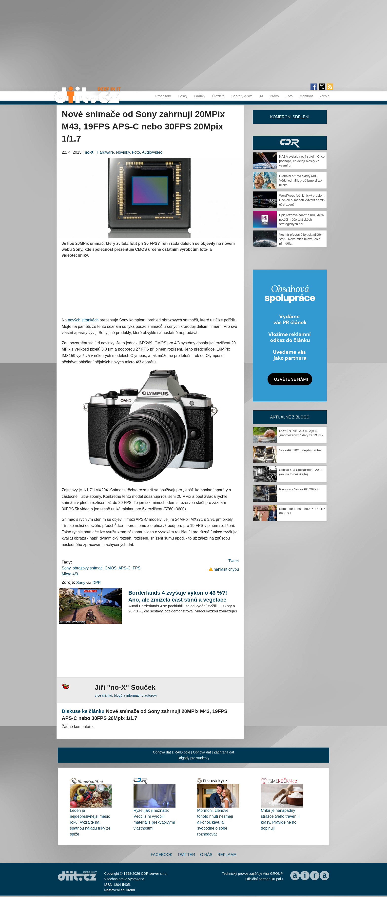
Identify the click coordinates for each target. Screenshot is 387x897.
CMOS (110, 568)
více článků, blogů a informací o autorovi (126, 695)
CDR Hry (290, 143)
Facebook (162, 855)
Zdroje (324, 96)
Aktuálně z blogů (289, 417)
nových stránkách (83, 320)
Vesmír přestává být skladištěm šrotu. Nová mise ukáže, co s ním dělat (301, 239)
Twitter (186, 855)
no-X (89, 152)
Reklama (226, 855)
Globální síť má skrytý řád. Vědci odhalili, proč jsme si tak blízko (300, 180)
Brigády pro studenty (193, 758)
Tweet (233, 561)
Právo (274, 96)
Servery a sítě (241, 96)
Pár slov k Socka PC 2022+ (298, 489)
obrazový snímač (87, 568)
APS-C (124, 568)
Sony (66, 568)
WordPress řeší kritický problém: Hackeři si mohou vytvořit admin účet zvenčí (302, 200)
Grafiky (199, 96)
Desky (182, 96)
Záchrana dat (224, 752)
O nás (206, 855)
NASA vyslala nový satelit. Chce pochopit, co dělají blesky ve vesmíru (302, 161)
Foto (289, 96)
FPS (136, 568)
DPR (96, 583)
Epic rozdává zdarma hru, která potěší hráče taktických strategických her (301, 219)
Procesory (163, 96)
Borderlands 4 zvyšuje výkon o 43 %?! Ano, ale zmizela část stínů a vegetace (177, 596)
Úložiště (218, 96)
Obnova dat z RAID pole (171, 752)
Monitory (306, 96)
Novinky (123, 152)
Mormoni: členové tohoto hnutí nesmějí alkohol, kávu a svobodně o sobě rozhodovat (215, 822)
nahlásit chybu (226, 569)
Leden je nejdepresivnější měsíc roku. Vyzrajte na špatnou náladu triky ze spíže (90, 822)
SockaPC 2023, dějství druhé (300, 450)
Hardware (105, 152)
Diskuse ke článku (83, 711)
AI (261, 96)
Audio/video (152, 152)
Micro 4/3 (70, 574)
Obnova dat (202, 752)
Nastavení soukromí (119, 890)
